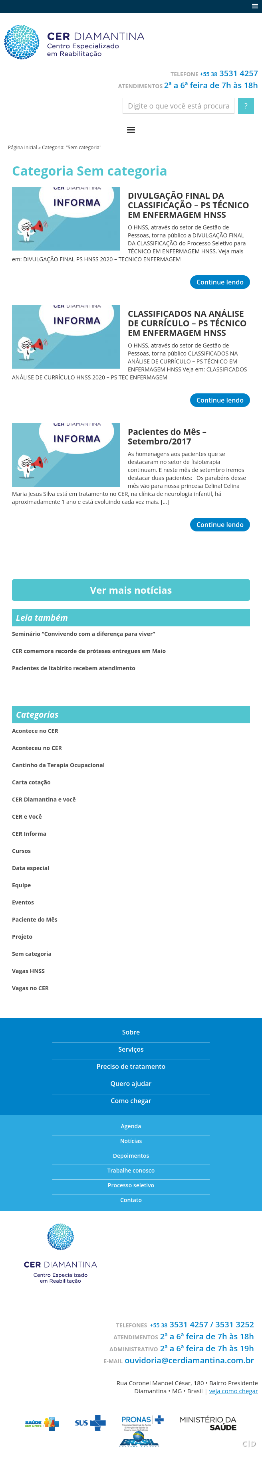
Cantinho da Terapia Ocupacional (58, 765)
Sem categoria (32, 954)
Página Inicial (22, 147)
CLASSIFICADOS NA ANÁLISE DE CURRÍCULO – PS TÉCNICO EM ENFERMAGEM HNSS (187, 323)
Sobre (131, 1032)
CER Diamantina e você (44, 799)
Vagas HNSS (28, 971)
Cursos (21, 851)
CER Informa (29, 833)
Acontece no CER (35, 730)
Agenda (131, 1126)
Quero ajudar (131, 1083)
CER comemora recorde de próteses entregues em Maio (89, 651)
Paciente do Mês (35, 919)
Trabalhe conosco (131, 1170)
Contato (131, 1200)
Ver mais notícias (131, 589)
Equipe (21, 885)
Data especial (31, 868)
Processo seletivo (131, 1185)
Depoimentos (131, 1155)
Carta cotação (31, 782)
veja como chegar (233, 1391)
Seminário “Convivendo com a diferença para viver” (83, 634)
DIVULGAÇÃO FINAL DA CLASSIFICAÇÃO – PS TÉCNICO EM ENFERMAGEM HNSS (188, 205)
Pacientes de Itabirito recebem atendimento (73, 668)
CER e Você (27, 816)
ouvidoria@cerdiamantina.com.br (189, 1360)
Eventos (23, 902)
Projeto (22, 936)
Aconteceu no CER (37, 748)
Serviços (130, 1049)
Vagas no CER (30, 988)
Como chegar (131, 1100)
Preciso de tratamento (131, 1066)
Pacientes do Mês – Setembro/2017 (167, 436)
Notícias (131, 1141)
